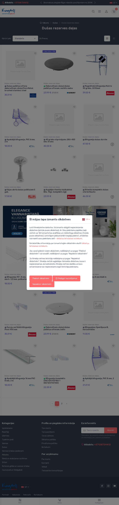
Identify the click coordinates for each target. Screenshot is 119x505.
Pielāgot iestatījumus (66, 278)
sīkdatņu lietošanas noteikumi (69, 238)
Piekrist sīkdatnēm (40, 278)
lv (85, 219)
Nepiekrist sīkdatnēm (41, 284)
